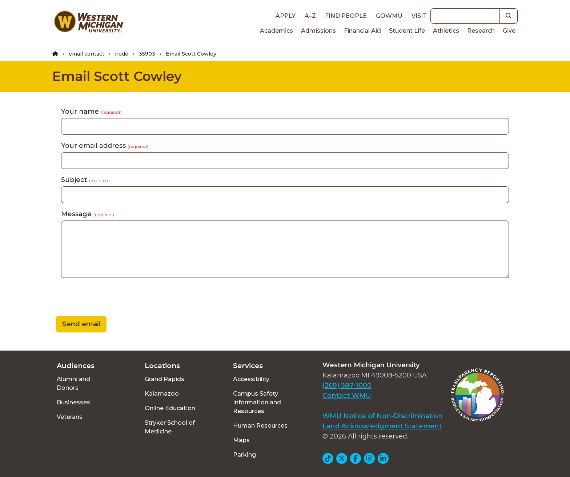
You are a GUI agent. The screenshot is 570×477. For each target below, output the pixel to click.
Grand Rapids (164, 379)
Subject (85, 180)
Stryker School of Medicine (170, 427)
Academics (276, 30)
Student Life (407, 30)
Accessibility (251, 379)
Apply (286, 15)
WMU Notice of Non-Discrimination (382, 416)
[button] (509, 16)
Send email (81, 324)
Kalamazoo (162, 393)
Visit (419, 15)
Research (481, 30)
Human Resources (260, 425)
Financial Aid (362, 30)
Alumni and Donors (73, 383)
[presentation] (107, 298)
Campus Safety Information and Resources (257, 402)
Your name (91, 112)
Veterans (70, 416)
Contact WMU (346, 396)
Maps (241, 440)
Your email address (104, 146)
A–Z (310, 15)
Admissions (318, 30)
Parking (244, 454)
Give (509, 30)
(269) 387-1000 (347, 385)
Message (87, 214)
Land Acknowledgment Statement (382, 426)
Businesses (73, 402)
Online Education (170, 408)
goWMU (389, 15)
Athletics (446, 30)
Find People (346, 15)
